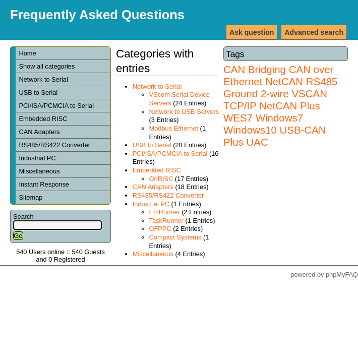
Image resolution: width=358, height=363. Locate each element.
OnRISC (161, 179)
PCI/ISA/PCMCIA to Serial (56, 105)
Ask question (251, 32)
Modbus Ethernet (173, 128)
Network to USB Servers (184, 111)
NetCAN (284, 81)
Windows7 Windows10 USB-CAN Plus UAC (274, 130)
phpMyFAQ (342, 274)
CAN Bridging (254, 69)
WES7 (238, 118)
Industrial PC (41, 158)
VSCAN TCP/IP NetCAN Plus (275, 99)
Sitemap (30, 197)
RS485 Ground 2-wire (280, 87)
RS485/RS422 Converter (54, 145)
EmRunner (164, 212)
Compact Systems (175, 237)
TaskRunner (166, 220)
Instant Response (44, 184)
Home (27, 53)
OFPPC (160, 228)
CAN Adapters (39, 132)
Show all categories (47, 66)
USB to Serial (38, 92)
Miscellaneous (39, 171)
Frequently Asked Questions (97, 15)
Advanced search (313, 32)
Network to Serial (47, 79)
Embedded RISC (47, 119)
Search (23, 216)
